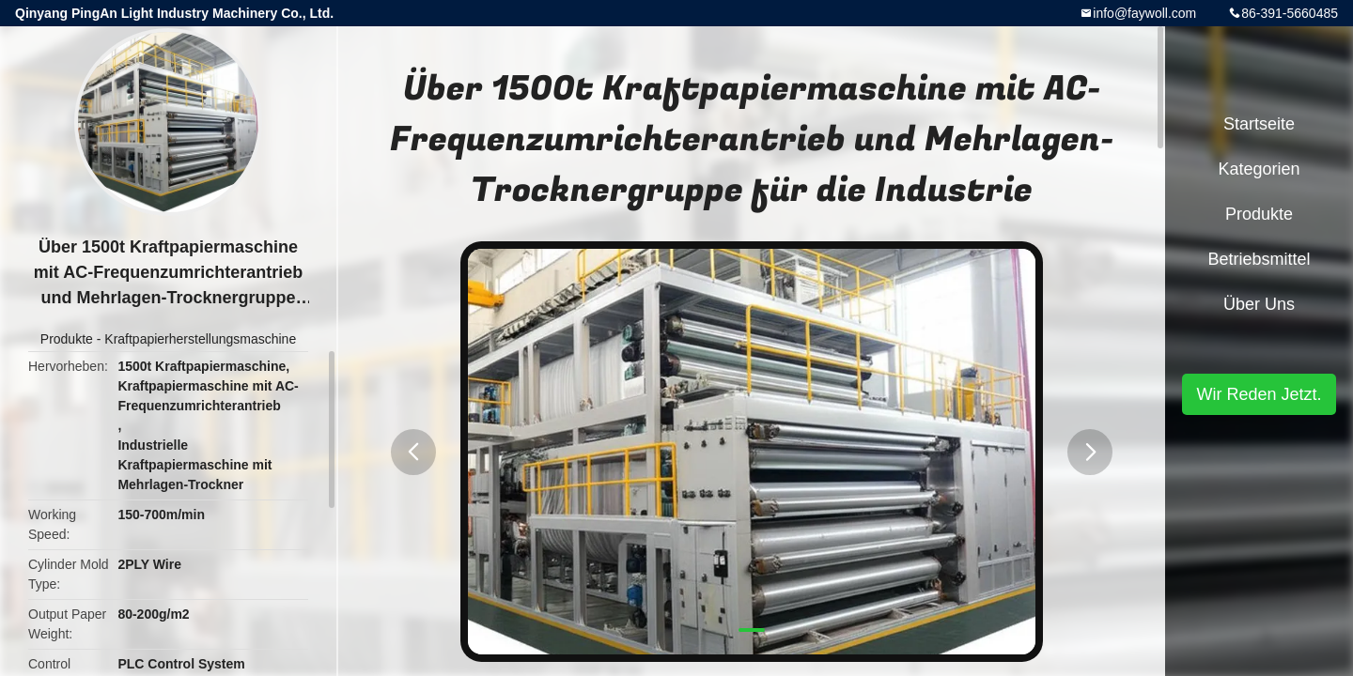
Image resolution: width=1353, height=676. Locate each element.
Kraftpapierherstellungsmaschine (200, 338)
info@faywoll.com (1144, 13)
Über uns (1259, 304)
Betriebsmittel (1258, 259)
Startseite (1259, 124)
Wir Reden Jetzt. (1258, 394)
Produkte (66, 338)
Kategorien (1258, 169)
